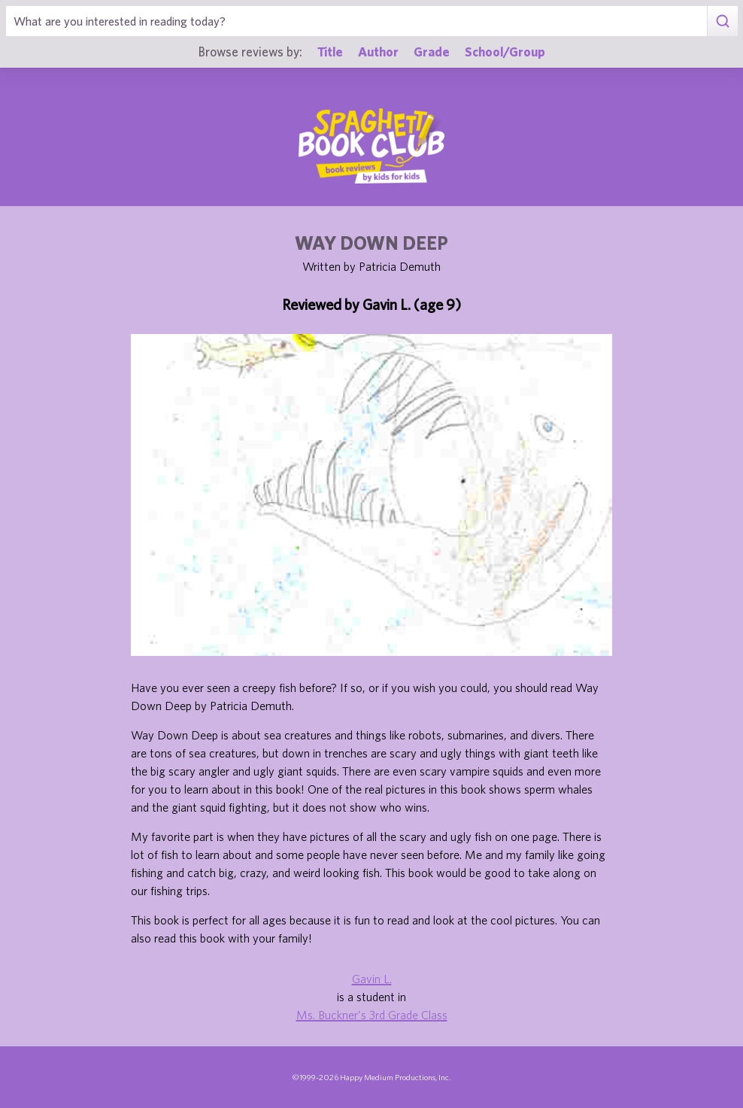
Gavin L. (372, 978)
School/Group (505, 51)
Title (330, 51)
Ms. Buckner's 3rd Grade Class (371, 1014)
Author (378, 51)
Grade (432, 51)
